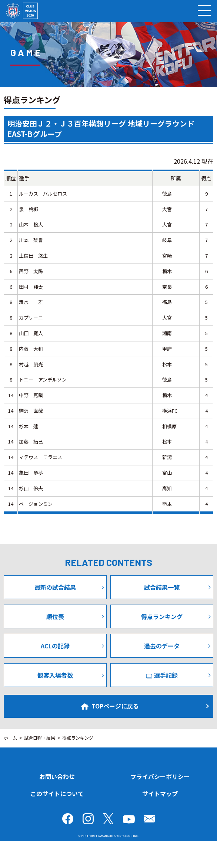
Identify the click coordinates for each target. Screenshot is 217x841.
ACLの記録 (55, 645)
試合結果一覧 (162, 587)
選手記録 (162, 675)
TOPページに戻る (110, 705)
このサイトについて (57, 793)
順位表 (55, 616)
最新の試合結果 (55, 587)
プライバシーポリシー (160, 776)
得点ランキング (162, 616)
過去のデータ (162, 645)
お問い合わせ (57, 776)
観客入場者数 (55, 675)
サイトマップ (160, 793)
